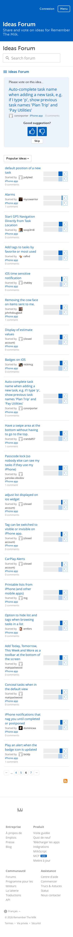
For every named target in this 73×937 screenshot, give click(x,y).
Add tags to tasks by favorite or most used (20, 249)
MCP (40, 856)
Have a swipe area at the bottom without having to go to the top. (22, 429)
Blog (9, 847)
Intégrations (41, 847)
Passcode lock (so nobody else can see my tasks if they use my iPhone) (22, 462)
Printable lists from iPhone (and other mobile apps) (18, 588)
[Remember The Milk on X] (32, 911)
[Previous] (6, 772)
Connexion (47, 9)
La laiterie (12, 890)
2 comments (12, 605)
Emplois (11, 837)
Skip (37, 140)
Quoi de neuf (41, 837)
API (8, 900)
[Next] (36, 772)
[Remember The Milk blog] (37, 911)
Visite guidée (41, 833)
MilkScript (39, 851)
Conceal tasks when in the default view (21, 686)
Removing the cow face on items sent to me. (21, 302)
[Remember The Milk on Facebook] (27, 911)
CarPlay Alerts (15, 559)
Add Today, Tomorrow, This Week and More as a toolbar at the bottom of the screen (23, 652)
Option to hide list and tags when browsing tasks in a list (21, 619)
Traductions (13, 895)
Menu (64, 9)
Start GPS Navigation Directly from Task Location (20, 220)
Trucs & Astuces (51, 886)
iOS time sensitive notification (17, 275)
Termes (9, 923)
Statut (45, 890)
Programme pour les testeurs (19, 883)
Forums (11, 877)
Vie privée (22, 923)
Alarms (10, 194)
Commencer (49, 881)
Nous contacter (51, 895)
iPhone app (36, 115)
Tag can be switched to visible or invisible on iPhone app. (21, 528)
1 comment (11, 206)
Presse (10, 842)
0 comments (52, 115)
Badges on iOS (15, 359)
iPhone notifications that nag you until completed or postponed (23, 718)
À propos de (14, 833)
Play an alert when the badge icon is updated (21, 747)
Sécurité (36, 923)
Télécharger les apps (46, 842)
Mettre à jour (41, 860)
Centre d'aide (49, 877)
